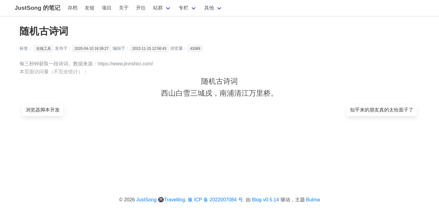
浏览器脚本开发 (43, 109)
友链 (90, 7)
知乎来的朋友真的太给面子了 (381, 109)
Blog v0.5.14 (265, 199)
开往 (141, 7)
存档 (72, 7)
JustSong (146, 199)
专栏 (183, 7)
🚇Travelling (171, 199)
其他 (209, 7)
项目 (107, 7)
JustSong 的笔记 (37, 8)
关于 (124, 7)
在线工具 (43, 48)
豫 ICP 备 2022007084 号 (215, 199)
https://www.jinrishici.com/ (125, 63)
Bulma (313, 199)
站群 (158, 7)
